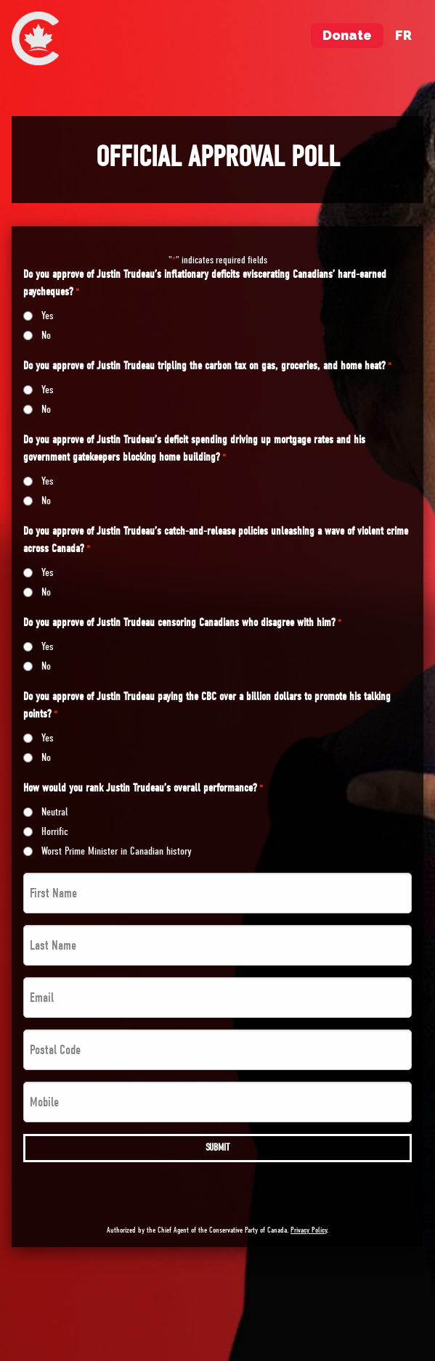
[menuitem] (35, 38)
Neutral (54, 811)
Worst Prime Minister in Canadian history (116, 851)
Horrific (54, 831)
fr (403, 35)
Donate (347, 35)
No (46, 335)
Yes (47, 315)
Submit (217, 1147)
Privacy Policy (308, 1230)
